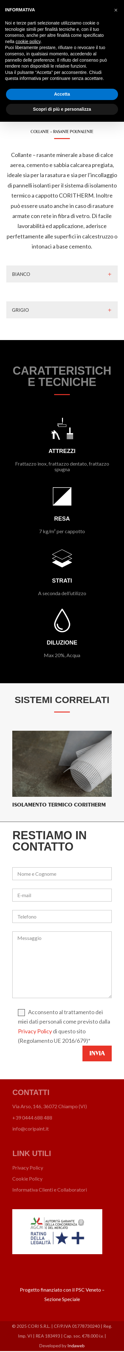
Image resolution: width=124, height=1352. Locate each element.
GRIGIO (20, 310)
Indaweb (76, 1345)
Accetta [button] (62, 94)
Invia (97, 1053)
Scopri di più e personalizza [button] (62, 109)
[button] (116, 10)
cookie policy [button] (27, 41)
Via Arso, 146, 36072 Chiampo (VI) (49, 1106)
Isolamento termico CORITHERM (59, 805)
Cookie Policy (27, 1179)
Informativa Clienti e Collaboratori (49, 1190)
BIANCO (21, 274)
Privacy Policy (35, 1031)
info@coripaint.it (30, 1128)
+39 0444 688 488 (32, 1117)
